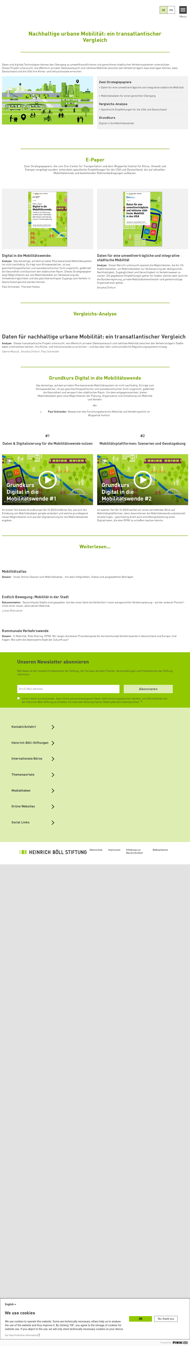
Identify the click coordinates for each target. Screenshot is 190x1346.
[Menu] (183, 10)
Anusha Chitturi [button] (106, 287)
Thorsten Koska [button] (30, 287)
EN (171, 10)
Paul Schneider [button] (11, 287)
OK (140, 1318)
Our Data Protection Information (21, 1335)
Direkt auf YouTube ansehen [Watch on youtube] (17, 622)
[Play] (48, 600)
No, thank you (166, 1318)
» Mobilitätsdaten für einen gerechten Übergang (127, 96)
